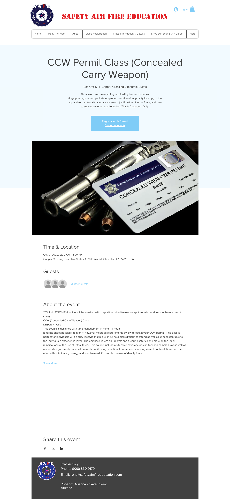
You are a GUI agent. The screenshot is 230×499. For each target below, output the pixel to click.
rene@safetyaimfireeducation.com (96, 474)
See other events (115, 125)
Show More (50, 363)
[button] (192, 9)
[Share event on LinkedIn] (61, 448)
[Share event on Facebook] (45, 448)
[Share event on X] (53, 448)
